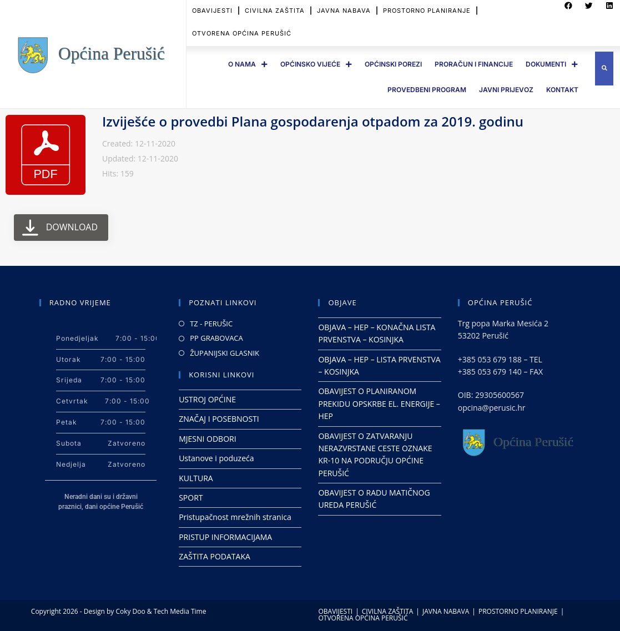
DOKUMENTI (552, 64)
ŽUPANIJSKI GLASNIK (224, 353)
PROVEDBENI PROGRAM (426, 89)
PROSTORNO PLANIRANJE (518, 611)
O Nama (248, 64)
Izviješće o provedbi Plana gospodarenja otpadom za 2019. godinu (312, 121)
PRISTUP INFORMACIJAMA (225, 537)
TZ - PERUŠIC (211, 324)
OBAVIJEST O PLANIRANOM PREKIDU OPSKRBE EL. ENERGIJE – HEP (379, 403)
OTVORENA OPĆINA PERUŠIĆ (241, 23)
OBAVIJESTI (336, 611)
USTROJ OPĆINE (207, 399)
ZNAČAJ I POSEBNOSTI (219, 418)
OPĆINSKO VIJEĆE (316, 64)
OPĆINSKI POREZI (393, 64)
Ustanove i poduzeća (216, 458)
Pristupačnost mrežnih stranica (235, 517)
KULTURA (196, 478)
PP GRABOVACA (216, 338)
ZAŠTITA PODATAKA (214, 556)
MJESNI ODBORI (207, 438)
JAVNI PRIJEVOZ (506, 89)
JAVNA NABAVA (445, 611)
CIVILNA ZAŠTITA (388, 611)
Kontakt (562, 89)
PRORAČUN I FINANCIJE (474, 64)
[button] (604, 68)
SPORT (191, 497)
